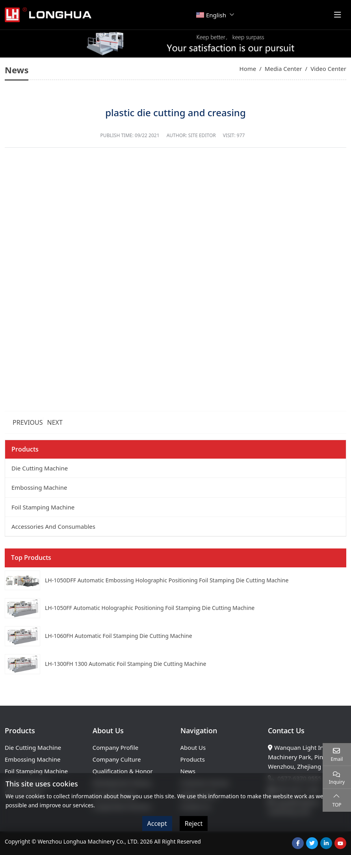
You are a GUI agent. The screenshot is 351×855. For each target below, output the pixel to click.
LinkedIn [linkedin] (326, 843)
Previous (28, 422)
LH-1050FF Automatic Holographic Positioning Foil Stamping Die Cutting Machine (149, 608)
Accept (157, 823)
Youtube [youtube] (340, 843)
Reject (194, 823)
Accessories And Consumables (53, 526)
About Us (193, 747)
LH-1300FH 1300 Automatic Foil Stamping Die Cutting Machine (125, 663)
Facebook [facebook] (298, 843)
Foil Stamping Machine (42, 507)
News (188, 771)
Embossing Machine (39, 487)
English (211, 15)
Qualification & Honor (123, 771)
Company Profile (115, 747)
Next (55, 422)
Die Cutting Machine (39, 468)
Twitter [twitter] (312, 843)
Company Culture (117, 759)
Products (192, 759)
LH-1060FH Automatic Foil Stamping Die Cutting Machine (118, 635)
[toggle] (337, 15)
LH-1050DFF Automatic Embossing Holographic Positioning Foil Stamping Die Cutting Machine (166, 580)
